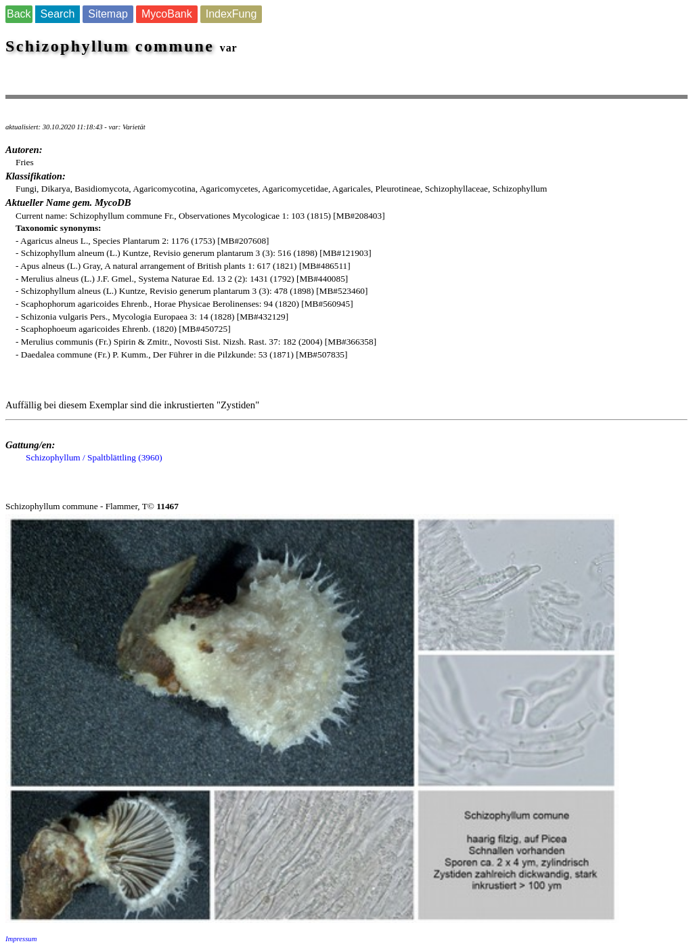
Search (58, 14)
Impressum (21, 939)
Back (19, 14)
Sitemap (108, 14)
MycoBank (166, 14)
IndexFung (231, 14)
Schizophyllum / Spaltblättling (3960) (94, 457)
